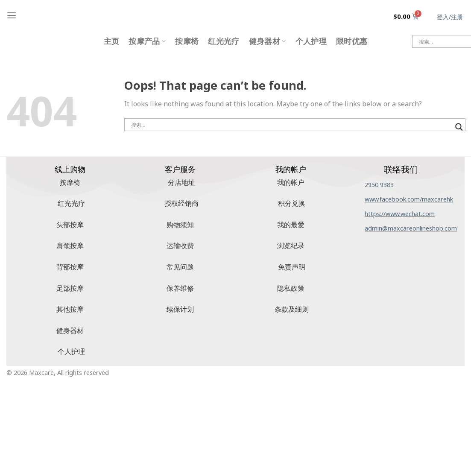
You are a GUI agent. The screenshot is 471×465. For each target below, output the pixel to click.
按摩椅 (187, 41)
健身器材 (267, 41)
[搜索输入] (291, 125)
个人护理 (311, 41)
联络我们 (401, 169)
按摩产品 (147, 41)
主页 (112, 41)
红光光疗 (223, 41)
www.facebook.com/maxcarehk (409, 199)
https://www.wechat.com (400, 214)
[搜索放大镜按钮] (459, 127)
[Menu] (11, 15)
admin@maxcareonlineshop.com (411, 228)
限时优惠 (351, 41)
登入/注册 (450, 17)
